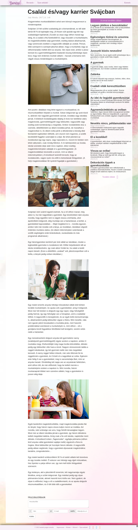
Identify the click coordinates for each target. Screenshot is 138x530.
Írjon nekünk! (43, 3)
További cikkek (110, 177)
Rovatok (30, 3)
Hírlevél (75, 527)
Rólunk (68, 527)
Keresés (127, 3)
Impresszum (60, 527)
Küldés (31, 516)
